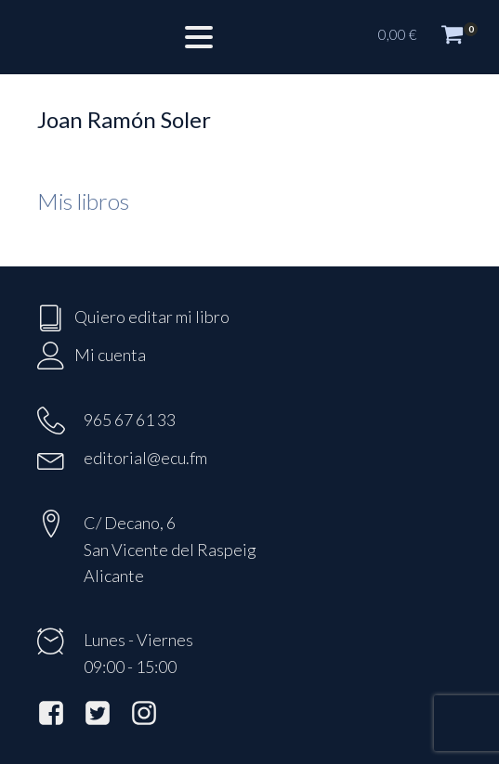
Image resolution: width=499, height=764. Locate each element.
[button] (429, 37)
